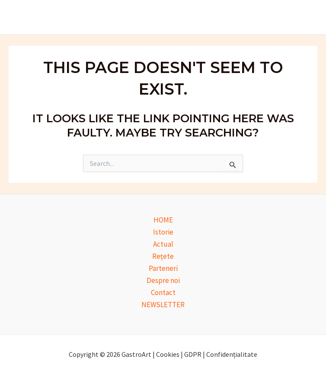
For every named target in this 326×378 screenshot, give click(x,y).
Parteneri (163, 268)
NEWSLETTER (163, 304)
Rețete (163, 256)
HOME (163, 220)
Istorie (163, 232)
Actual (163, 244)
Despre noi (163, 280)
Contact (163, 292)
